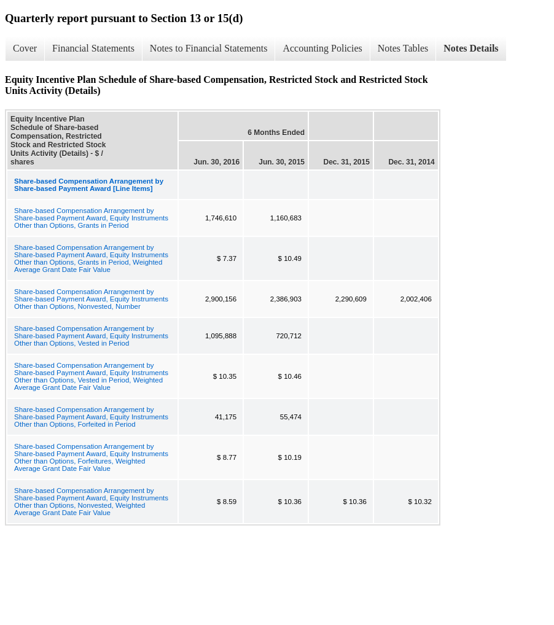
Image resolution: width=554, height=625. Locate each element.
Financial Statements (93, 48)
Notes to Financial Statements (209, 48)
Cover (25, 48)
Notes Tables (403, 48)
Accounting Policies (322, 48)
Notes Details (470, 48)
